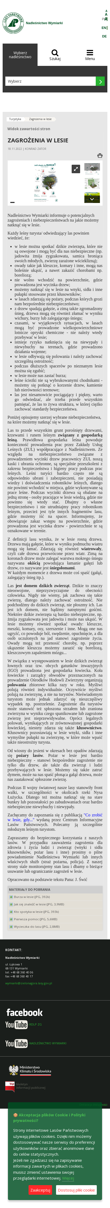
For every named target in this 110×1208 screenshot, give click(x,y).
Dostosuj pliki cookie (76, 1190)
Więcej (68, 1178)
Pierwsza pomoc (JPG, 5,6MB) (35, 919)
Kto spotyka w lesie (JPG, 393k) (36, 912)
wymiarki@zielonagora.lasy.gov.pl (28, 983)
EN (104, 28)
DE (104, 36)
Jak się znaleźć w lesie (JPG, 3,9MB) (39, 904)
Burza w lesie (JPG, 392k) (32, 897)
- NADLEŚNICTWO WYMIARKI (35, 1043)
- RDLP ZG (23, 1024)
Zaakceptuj (40, 1190)
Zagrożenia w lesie (40, 119)
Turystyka (15, 119)
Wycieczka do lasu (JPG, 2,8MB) (37, 927)
